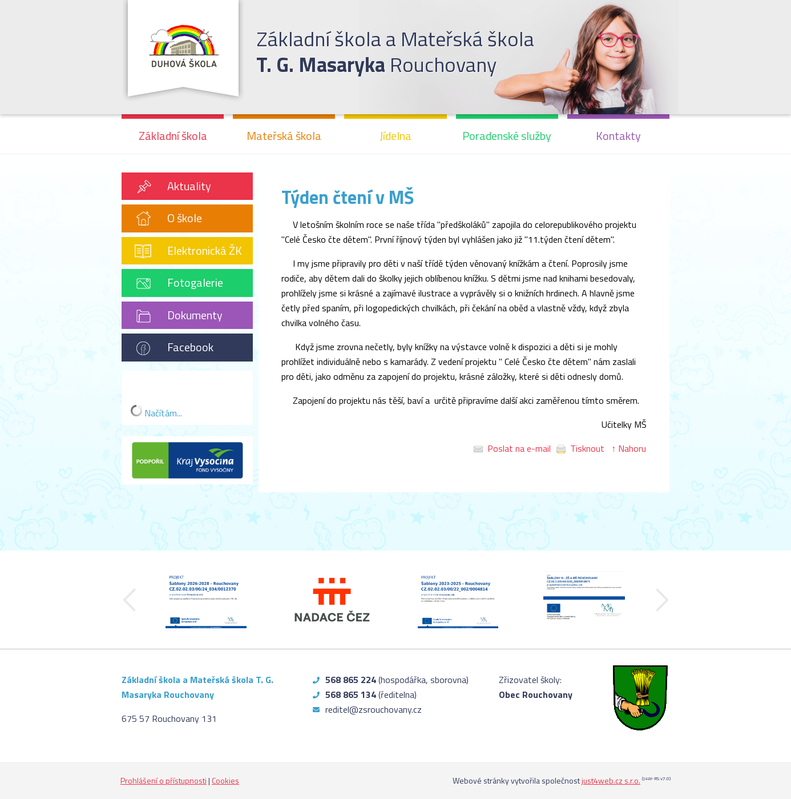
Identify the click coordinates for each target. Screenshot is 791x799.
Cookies (225, 780)
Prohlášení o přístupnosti (163, 780)
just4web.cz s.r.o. (611, 780)
